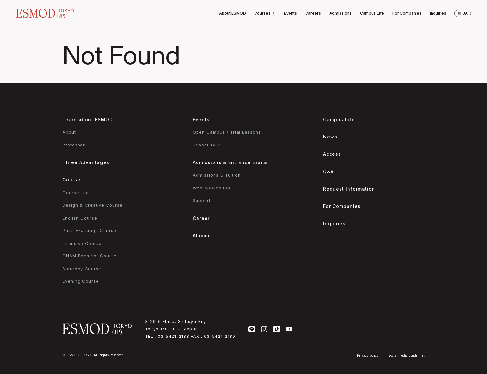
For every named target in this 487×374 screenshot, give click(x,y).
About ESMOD (232, 13)
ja (463, 13)
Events (290, 13)
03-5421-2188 (173, 336)
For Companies (407, 13)
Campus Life (372, 13)
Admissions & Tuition (217, 175)
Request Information (349, 189)
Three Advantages (86, 162)
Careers (313, 13)
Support (202, 200)
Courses (265, 13)
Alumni (201, 235)
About (69, 132)
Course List (76, 192)
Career (201, 218)
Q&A (328, 171)
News (330, 136)
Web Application (211, 187)
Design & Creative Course (92, 205)
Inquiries (438, 13)
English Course (80, 217)
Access (332, 154)
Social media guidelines (406, 355)
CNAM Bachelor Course (90, 255)
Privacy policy (368, 355)
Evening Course (81, 281)
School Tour (207, 144)
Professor (74, 144)
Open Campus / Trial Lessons (227, 132)
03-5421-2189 (219, 336)
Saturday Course (82, 268)
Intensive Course (82, 243)
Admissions (340, 13)
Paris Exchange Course (89, 230)
